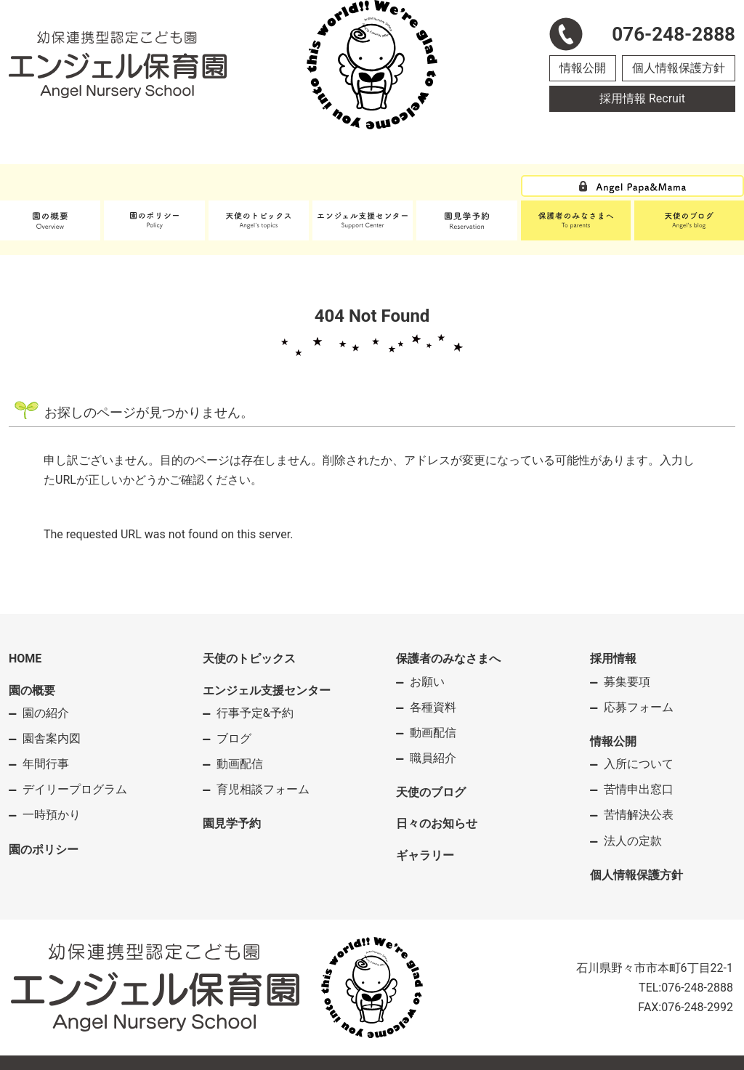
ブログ (234, 738)
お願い (427, 682)
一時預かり (52, 815)
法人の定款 (633, 841)
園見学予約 (232, 823)
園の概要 (32, 690)
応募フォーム (639, 707)
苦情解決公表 (639, 815)
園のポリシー (43, 849)
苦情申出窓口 (639, 789)
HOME (25, 658)
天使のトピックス (249, 658)
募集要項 (627, 682)
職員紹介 (433, 758)
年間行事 (46, 764)
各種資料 (433, 707)
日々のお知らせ (436, 823)
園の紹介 (46, 713)
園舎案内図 (52, 738)
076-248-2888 (697, 987)
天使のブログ (431, 792)
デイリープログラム (75, 789)
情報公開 (582, 68)
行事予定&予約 (255, 713)
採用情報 (613, 658)
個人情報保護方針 (678, 68)
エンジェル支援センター (267, 690)
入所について (639, 764)
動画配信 (240, 764)
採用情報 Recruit (642, 98)
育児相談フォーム (263, 789)
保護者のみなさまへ (448, 658)
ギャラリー (425, 855)
